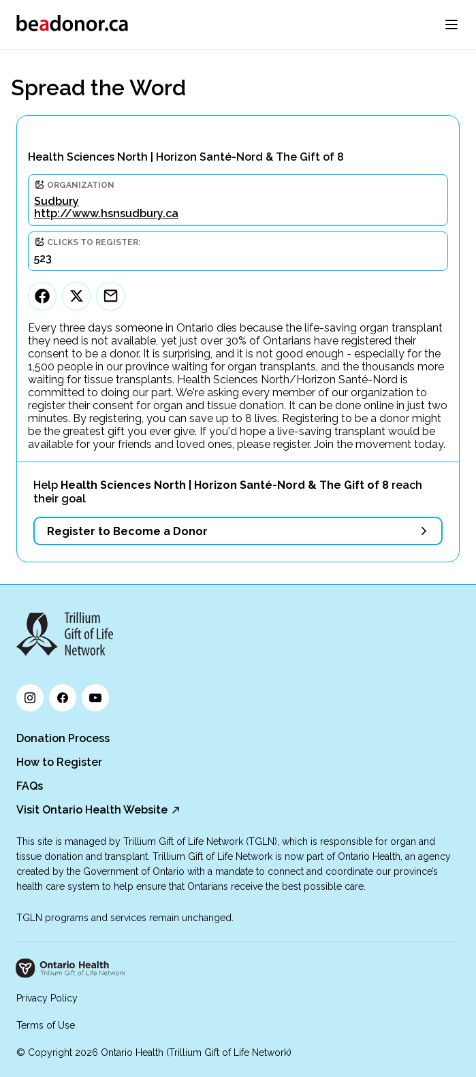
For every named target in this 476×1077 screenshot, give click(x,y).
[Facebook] (42, 296)
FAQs (29, 785)
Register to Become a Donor (127, 531)
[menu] (451, 24)
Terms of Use (45, 1025)
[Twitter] (76, 296)
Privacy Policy (47, 998)
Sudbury (56, 201)
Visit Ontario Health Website (92, 809)
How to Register (59, 762)
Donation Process (63, 738)
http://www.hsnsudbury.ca (106, 213)
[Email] (110, 296)
